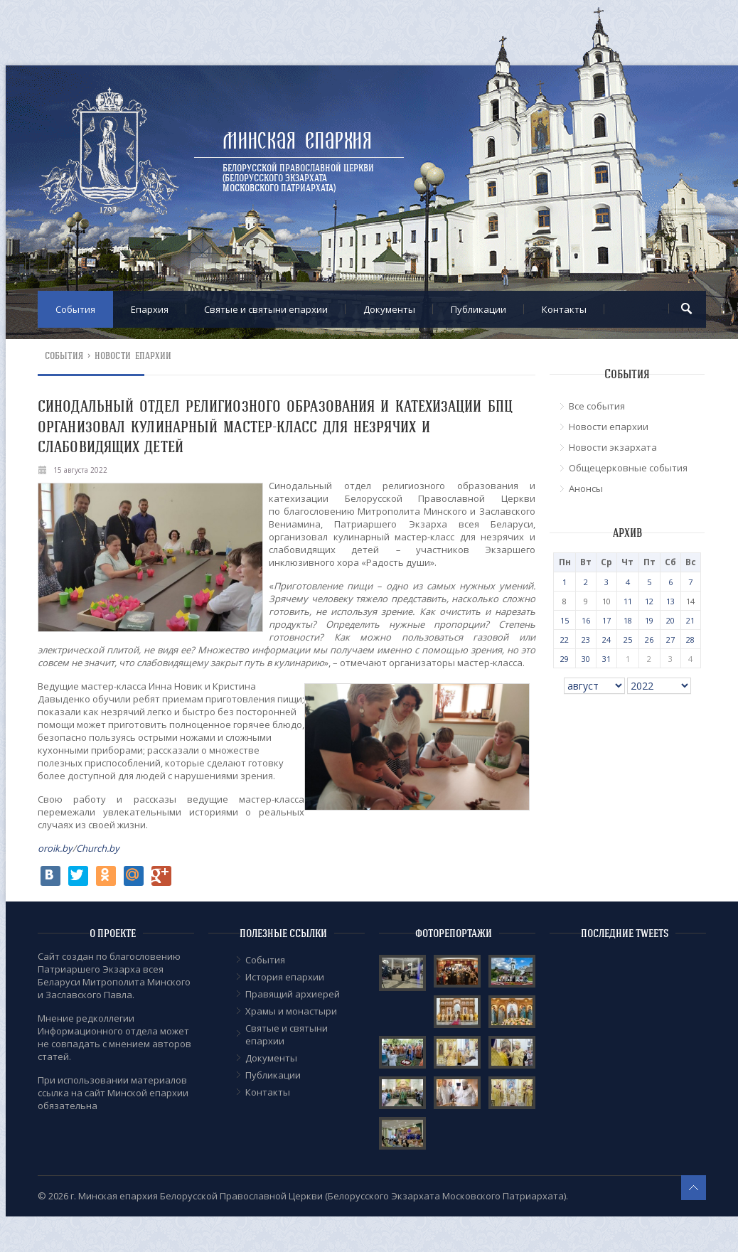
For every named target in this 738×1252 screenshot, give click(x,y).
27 (670, 639)
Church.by (97, 848)
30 (586, 658)
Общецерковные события (628, 467)
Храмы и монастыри (291, 1011)
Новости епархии (133, 356)
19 (649, 620)
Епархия (150, 309)
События (75, 309)
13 (670, 601)
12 (649, 601)
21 (690, 620)
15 (564, 620)
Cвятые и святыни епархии (266, 309)
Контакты (564, 309)
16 (586, 620)
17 (606, 620)
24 (606, 639)
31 (606, 658)
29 (564, 658)
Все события (597, 406)
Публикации (478, 309)
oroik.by (55, 848)
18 (628, 620)
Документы (389, 309)
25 (628, 639)
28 (690, 639)
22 (564, 639)
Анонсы (586, 488)
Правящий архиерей (292, 994)
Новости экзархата (613, 447)
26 (649, 639)
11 (628, 601)
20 (670, 620)
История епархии (284, 976)
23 (586, 639)
